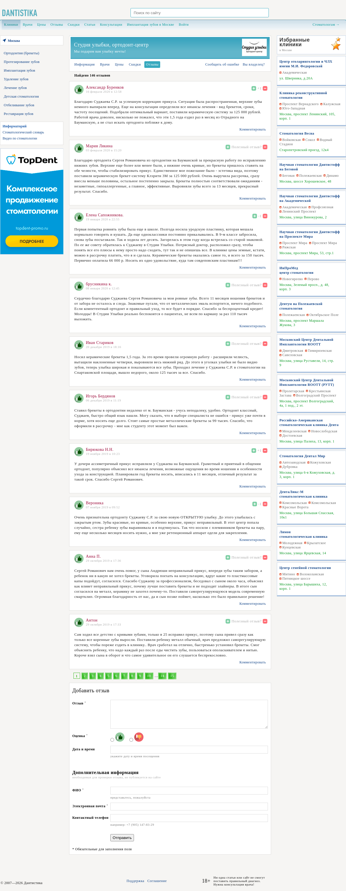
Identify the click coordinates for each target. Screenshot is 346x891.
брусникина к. (99, 284)
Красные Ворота (295, 507)
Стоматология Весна (296, 133)
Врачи (28, 25)
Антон (92, 620)
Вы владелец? (254, 64)
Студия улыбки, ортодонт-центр (111, 44)
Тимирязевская (320, 351)
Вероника (94, 503)
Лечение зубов (15, 87)
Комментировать (252, 129)
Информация (84, 64)
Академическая (294, 72)
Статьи (89, 25)
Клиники (11, 25)
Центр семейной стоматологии (305, 568)
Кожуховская (320, 462)
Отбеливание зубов (19, 105)
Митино (288, 574)
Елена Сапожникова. (105, 215)
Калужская (332, 104)
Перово (313, 279)
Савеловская (292, 355)
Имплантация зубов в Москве (150, 25)
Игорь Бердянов (100, 396)
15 (172, 676)
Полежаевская (310, 176)
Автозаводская (294, 462)
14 (162, 676)
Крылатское (316, 543)
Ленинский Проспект (299, 211)
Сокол (310, 140)
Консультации (111, 25)
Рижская (289, 247)
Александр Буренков (105, 87)
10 (149, 676)
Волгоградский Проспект (316, 395)
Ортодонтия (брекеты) (21, 53)
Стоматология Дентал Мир (302, 456)
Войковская (291, 140)
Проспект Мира (294, 243)
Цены (41, 25)
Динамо (332, 176)
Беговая (288, 176)
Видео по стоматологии (20, 138)
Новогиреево (292, 279)
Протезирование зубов (21, 61)
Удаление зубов (16, 79)
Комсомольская (294, 503)
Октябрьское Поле (324, 315)
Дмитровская (292, 351)
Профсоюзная (322, 207)
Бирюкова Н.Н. (100, 449)
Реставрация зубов (18, 113)
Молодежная (292, 543)
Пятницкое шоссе (296, 578)
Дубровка (290, 467)
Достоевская (292, 436)
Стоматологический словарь (23, 132)
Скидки (74, 25)
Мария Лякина (99, 146)
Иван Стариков (100, 343)
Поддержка (135, 881)
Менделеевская (294, 431)
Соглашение (157, 881)
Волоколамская (312, 574)
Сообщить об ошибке (222, 64)
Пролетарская (293, 391)
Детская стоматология (21, 96)
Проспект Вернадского (300, 104)
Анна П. (93, 556)
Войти (184, 25)
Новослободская (324, 431)
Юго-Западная (293, 108)
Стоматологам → (326, 25)
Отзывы (56, 25)
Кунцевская (291, 547)
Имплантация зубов (19, 70)
